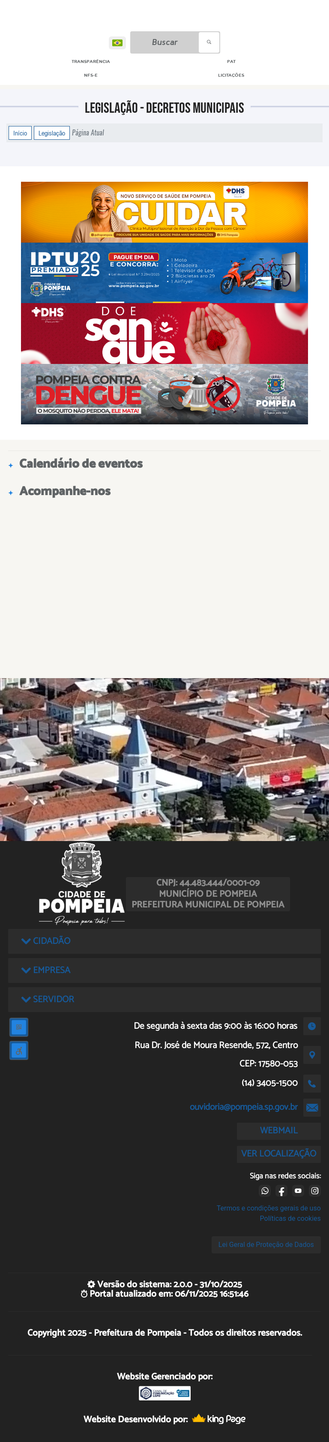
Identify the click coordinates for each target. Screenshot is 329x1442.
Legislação (52, 133)
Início (20, 133)
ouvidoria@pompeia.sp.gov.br (244, 1107)
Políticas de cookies (290, 1218)
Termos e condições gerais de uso (269, 1208)
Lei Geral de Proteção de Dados (266, 1245)
